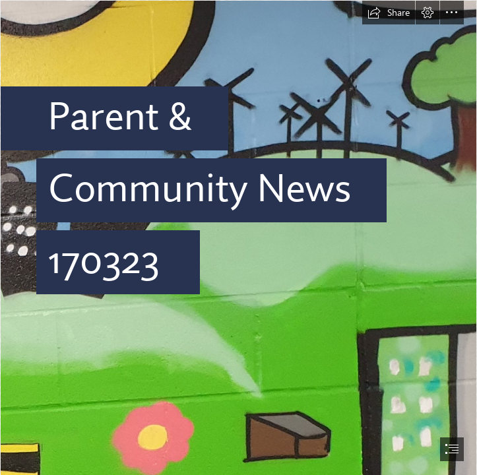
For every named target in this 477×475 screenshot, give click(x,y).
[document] (238, 237)
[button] (388, 12)
